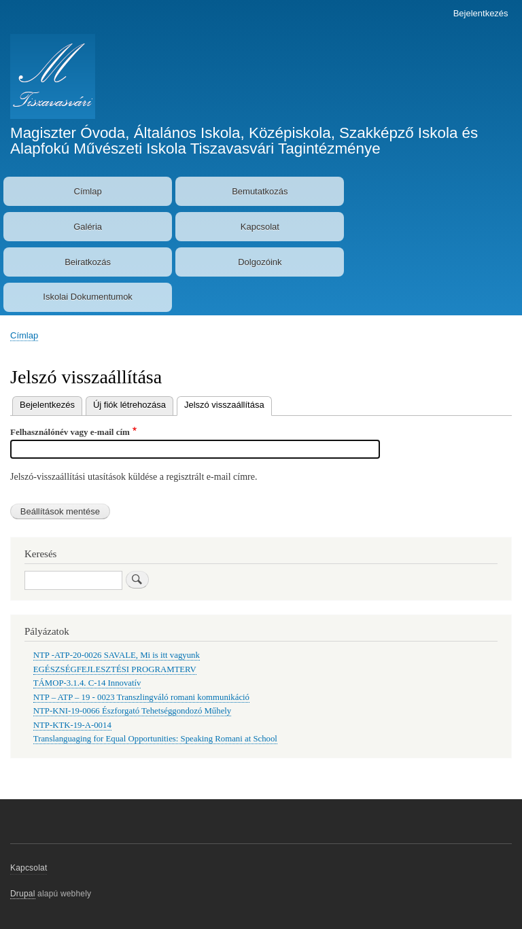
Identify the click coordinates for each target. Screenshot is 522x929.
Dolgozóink (259, 262)
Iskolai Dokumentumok (88, 297)
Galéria (87, 227)
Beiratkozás (88, 262)
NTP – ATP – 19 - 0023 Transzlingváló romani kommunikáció (141, 697)
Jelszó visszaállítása (228, 403)
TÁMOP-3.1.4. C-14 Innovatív (87, 683)
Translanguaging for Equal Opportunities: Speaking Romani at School (155, 738)
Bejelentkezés (480, 13)
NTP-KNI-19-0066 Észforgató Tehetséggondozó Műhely (132, 711)
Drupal (22, 893)
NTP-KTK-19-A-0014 (72, 725)
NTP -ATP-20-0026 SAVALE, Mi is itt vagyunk (116, 655)
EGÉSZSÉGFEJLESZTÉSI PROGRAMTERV (114, 669)
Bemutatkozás (260, 191)
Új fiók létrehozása (129, 405)
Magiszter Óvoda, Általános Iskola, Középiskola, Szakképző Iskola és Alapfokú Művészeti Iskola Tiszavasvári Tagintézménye (244, 140)
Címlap (88, 191)
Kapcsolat (260, 227)
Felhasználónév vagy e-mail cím (70, 432)
